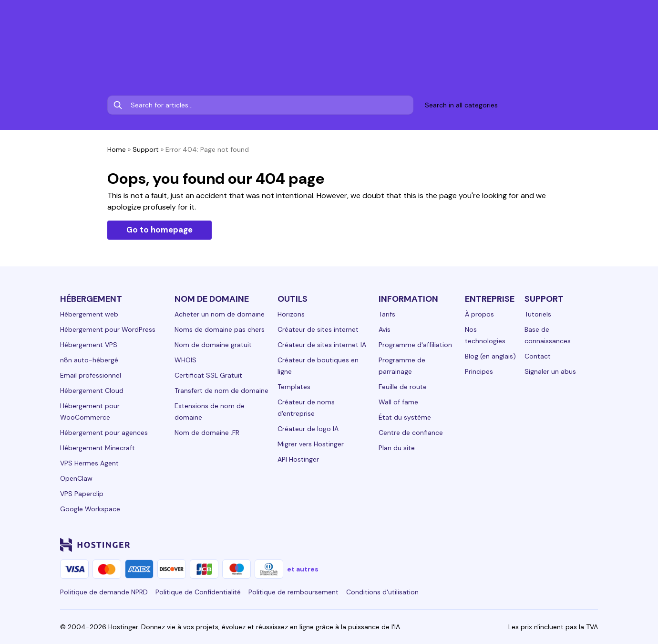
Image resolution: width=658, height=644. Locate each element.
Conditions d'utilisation (382, 592)
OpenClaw (76, 478)
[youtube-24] (554, 544)
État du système (405, 417)
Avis (385, 329)
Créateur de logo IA (308, 428)
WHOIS (185, 360)
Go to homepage (159, 229)
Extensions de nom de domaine (210, 411)
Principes (479, 371)
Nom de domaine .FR (207, 432)
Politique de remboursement (293, 592)
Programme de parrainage (402, 366)
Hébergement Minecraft (97, 447)
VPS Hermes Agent (89, 463)
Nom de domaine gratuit (213, 344)
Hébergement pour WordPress (107, 329)
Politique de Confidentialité (198, 592)
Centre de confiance (411, 432)
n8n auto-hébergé (89, 360)
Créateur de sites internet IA (322, 344)
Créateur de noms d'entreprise (306, 408)
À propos (479, 314)
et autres (303, 569)
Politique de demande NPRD (104, 592)
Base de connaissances (547, 335)
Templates (294, 386)
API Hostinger (298, 459)
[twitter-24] (535, 544)
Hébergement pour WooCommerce (90, 411)
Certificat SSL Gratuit (208, 375)
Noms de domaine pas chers (220, 329)
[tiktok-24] (592, 544)
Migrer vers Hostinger (311, 444)
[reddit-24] (573, 544)
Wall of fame (398, 402)
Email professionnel (90, 375)
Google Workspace (90, 509)
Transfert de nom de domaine (221, 390)
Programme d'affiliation (415, 344)
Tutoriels (537, 314)
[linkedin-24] (477, 544)
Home (116, 149)
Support (146, 149)
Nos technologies (485, 335)
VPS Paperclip (81, 493)
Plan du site (397, 447)
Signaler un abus (550, 371)
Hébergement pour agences (104, 432)
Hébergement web (89, 314)
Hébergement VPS (88, 344)
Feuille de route (403, 386)
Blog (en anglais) (490, 356)
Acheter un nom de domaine (220, 314)
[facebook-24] (497, 544)
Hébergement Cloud (91, 390)
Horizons (291, 314)
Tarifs (387, 314)
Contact (537, 356)
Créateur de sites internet (318, 329)
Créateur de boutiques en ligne (318, 366)
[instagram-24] (516, 544)
